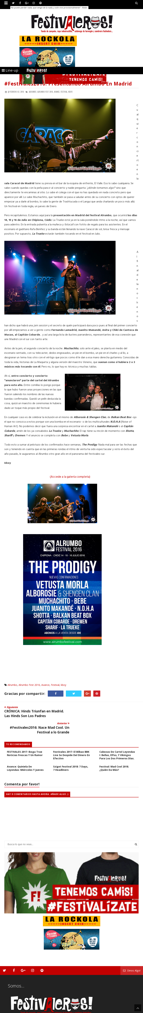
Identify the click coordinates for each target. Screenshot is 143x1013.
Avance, (57, 91)
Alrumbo (12, 685)
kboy (63, 685)
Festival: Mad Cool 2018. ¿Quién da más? (114, 752)
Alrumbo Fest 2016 (29, 685)
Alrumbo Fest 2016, (45, 91)
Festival (55, 685)
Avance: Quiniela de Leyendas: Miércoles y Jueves (25, 752)
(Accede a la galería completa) (70, 476)
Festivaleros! (10, 1009)
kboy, (70, 91)
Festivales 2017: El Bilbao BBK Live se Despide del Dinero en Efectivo (71, 739)
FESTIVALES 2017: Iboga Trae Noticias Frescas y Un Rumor (25, 737)
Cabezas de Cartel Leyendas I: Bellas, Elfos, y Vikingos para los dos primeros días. (117, 739)
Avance (45, 685)
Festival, (64, 91)
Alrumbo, (33, 91)
